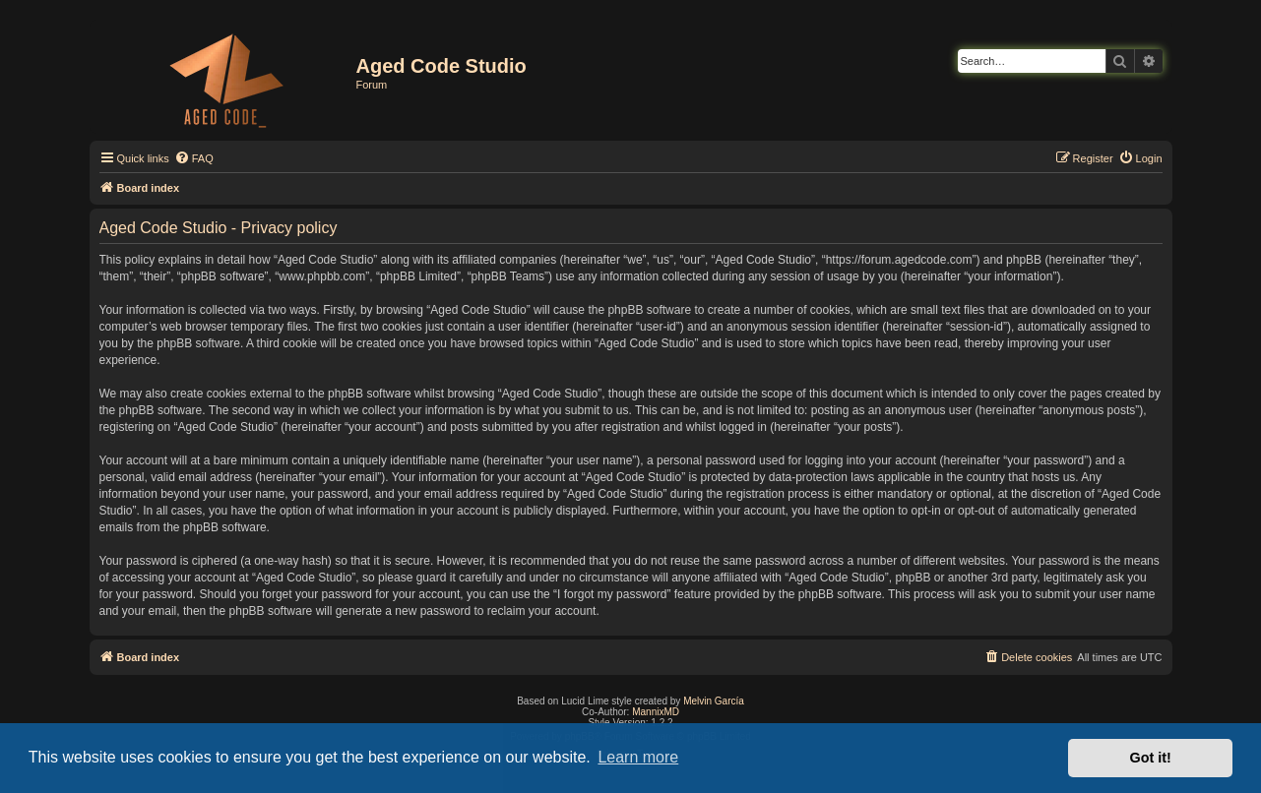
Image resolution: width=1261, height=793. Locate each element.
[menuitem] (194, 158)
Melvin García (713, 701)
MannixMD (655, 711)
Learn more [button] (638, 757)
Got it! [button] (1150, 757)
